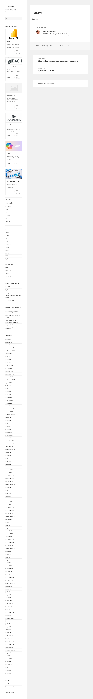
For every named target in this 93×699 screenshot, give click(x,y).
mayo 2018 (8, 595)
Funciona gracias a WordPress (46, 83)
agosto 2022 (8, 452)
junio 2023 (8, 423)
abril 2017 (8, 630)
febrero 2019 (9, 568)
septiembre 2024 (10, 380)
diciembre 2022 (9, 441)
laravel (67, 46)
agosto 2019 (8, 551)
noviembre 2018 (9, 577)
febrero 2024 (9, 400)
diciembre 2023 (9, 406)
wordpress (8, 276)
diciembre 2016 (9, 641)
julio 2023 (8, 420)
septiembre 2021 (10, 484)
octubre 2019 (9, 545)
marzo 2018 (8, 600)
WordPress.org (9, 692)
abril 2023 (8, 429)
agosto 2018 (8, 586)
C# (6, 218)
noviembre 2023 (9, 409)
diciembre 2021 (9, 476)
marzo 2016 (8, 659)
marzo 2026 (8, 342)
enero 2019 (8, 571)
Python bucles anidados (12, 290)
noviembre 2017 (9, 612)
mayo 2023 (8, 426)
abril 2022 (8, 464)
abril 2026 (8, 339)
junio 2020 (8, 525)
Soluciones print (9, 300)
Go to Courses (8, 199)
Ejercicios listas (9, 313)
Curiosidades (9, 227)
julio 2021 (8, 487)
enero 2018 (8, 606)
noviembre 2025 (9, 348)
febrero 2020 (9, 534)
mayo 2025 (8, 359)
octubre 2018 (9, 580)
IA (6, 238)
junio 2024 (8, 388)
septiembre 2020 (10, 516)
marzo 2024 (8, 397)
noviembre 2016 (9, 644)
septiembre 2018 (10, 583)
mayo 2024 (8, 391)
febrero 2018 (9, 603)
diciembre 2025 (9, 345)
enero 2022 (8, 473)
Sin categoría (9, 264)
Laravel (34, 19)
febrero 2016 (9, 661)
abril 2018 (8, 598)
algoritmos (8, 206)
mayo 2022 (8, 461)
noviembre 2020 (9, 510)
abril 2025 (8, 362)
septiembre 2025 (10, 351)
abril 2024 (8, 394)
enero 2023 (8, 438)
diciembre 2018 (9, 574)
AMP (6, 209)
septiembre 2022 (10, 449)
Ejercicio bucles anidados (12, 287)
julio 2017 (8, 621)
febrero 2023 (9, 435)
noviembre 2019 (9, 542)
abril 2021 (8, 496)
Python (7, 259)
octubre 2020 (9, 513)
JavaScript (8, 244)
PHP (6, 256)
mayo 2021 (8, 493)
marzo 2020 (8, 531)
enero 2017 (8, 638)
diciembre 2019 (9, 539)
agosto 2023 (8, 417)
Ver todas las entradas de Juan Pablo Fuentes (55, 35)
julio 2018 (8, 589)
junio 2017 (8, 624)
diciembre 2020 (9, 507)
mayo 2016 (8, 653)
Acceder (7, 684)
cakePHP (7, 221)
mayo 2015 (8, 670)
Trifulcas (9, 6)
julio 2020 (8, 522)
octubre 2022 (9, 446)
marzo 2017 (8, 632)
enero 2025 (8, 368)
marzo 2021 (8, 499)
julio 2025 (8, 356)
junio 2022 (8, 458)
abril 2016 (8, 656)
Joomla (7, 247)
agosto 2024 (8, 383)
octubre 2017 (9, 615)
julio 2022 (8, 455)
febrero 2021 (9, 502)
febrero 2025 (9, 365)
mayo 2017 (8, 627)
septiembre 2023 (10, 415)
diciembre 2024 (9, 371)
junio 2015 (8, 667)
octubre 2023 (9, 412)
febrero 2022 (9, 470)
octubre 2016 (9, 647)
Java (6, 241)
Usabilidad (8, 270)
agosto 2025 (8, 354)
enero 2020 (8, 537)
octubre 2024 (9, 377)
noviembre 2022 (9, 444)
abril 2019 (8, 563)
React (7, 262)
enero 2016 (8, 664)
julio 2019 (8, 554)
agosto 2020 (8, 519)
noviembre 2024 (9, 374)
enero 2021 (8, 505)
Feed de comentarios (11, 690)
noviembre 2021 (9, 478)
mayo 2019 (8, 560)
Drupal (7, 233)
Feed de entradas (10, 687)
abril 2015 (8, 673)
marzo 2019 (8, 566)
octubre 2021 (9, 481)
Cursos (7, 230)
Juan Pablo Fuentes (52, 46)
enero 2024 (8, 403)
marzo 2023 (8, 432)
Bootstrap (8, 215)
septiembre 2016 (10, 650)
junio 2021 (8, 490)
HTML (7, 235)
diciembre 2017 (9, 609)
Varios (7, 273)
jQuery (7, 250)
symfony (7, 267)
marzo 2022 (8, 467)
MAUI (7, 253)
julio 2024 (8, 385)
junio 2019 (8, 557)
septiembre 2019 (10, 548)
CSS (6, 224)
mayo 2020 (8, 528)
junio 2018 (8, 592)
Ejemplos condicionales (11, 293)
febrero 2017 (9, 635)
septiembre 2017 (10, 618)
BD (6, 212)
